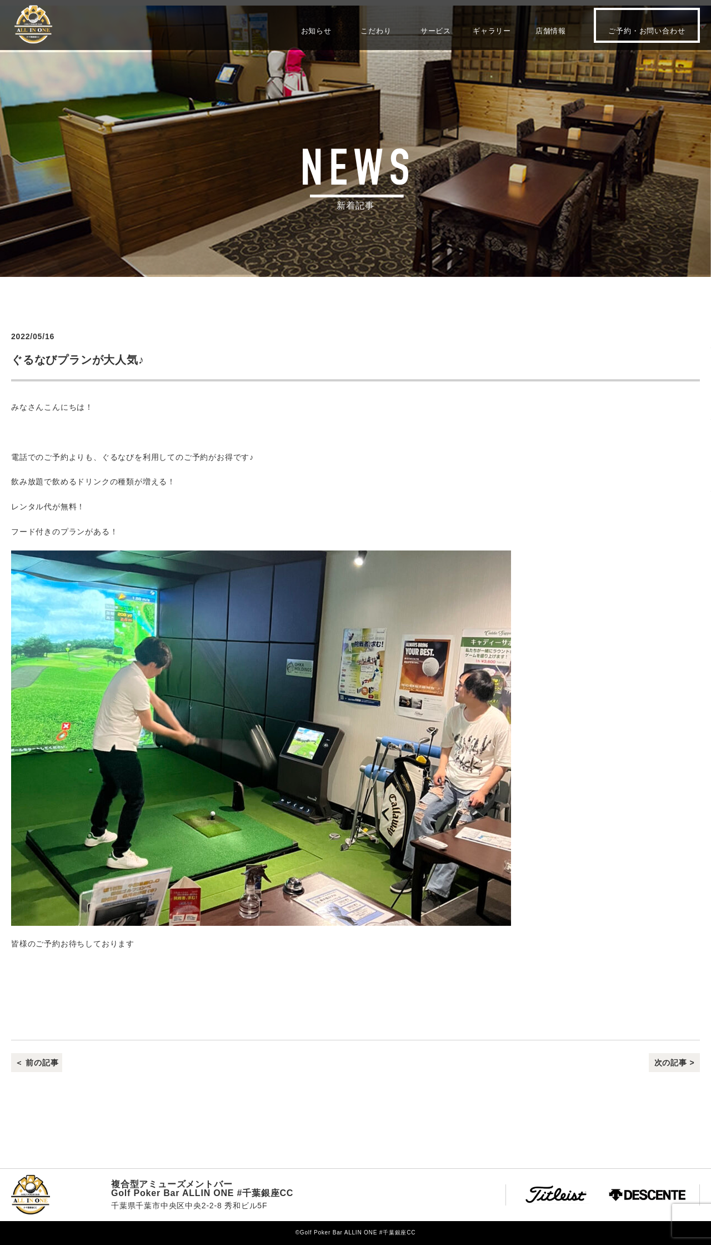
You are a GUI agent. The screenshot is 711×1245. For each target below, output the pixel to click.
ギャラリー (492, 30)
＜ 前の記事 (37, 1063)
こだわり (375, 30)
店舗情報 (550, 30)
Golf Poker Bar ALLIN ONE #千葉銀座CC (33, 24)
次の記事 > (674, 1063)
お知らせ (316, 30)
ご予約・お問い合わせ (646, 31)
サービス (435, 30)
